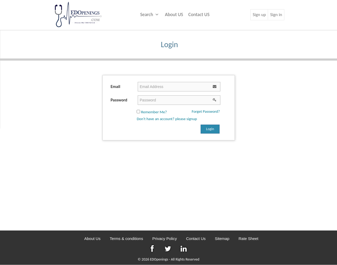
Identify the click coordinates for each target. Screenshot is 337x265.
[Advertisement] (168, 188)
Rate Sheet (248, 238)
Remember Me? (152, 112)
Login (210, 129)
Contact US (198, 14)
